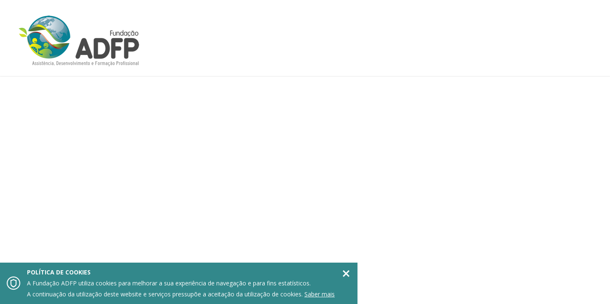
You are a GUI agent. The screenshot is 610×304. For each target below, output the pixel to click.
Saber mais (319, 294)
